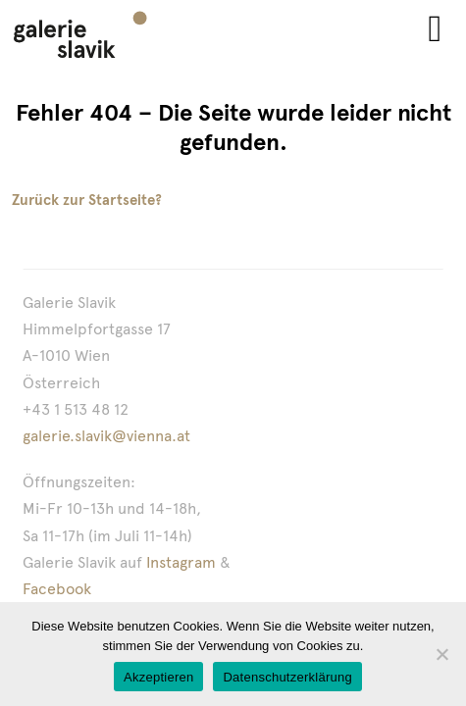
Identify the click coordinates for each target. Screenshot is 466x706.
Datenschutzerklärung (287, 677)
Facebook (57, 589)
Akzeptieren (158, 677)
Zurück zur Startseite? (87, 200)
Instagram (181, 562)
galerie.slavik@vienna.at (106, 436)
